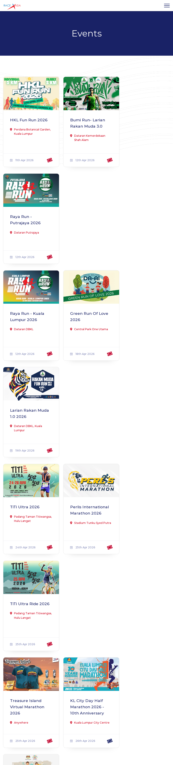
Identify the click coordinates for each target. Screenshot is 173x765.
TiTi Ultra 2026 (25, 308)
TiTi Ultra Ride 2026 (138, 311)
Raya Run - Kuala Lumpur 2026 (28, 216)
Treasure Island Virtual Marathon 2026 (28, 410)
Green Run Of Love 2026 (81, 216)
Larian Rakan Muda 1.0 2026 (139, 216)
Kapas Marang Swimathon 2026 (141, 501)
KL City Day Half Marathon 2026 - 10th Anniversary (84, 410)
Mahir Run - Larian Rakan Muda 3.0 (29, 596)
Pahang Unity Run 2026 (29, 501)
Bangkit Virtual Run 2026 (83, 501)
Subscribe (136, 727)
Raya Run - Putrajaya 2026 (139, 121)
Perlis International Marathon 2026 (83, 314)
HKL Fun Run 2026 (24, 121)
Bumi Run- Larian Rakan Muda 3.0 (85, 121)
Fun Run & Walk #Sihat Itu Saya (140, 406)
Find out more (23, 692)
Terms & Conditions (120, 690)
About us (111, 677)
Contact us (113, 684)
